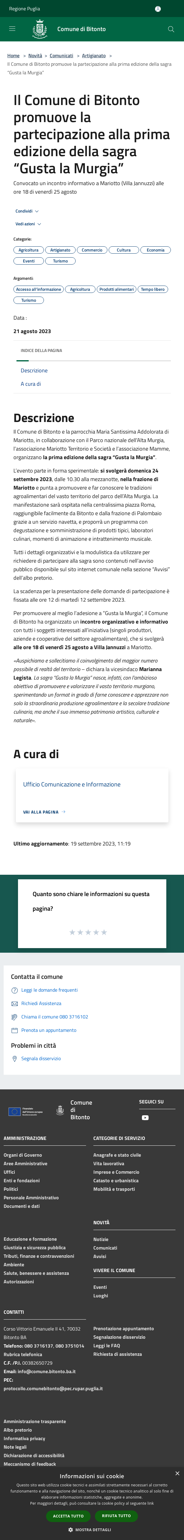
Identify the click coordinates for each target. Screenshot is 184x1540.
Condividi (28, 211)
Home (13, 55)
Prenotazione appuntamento (123, 1328)
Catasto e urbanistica (116, 1180)
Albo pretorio (18, 1429)
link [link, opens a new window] (150, 1503)
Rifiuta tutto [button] (116, 1515)
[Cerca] (171, 29)
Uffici (9, 1172)
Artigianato (94, 55)
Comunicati (61, 55)
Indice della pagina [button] (41, 350)
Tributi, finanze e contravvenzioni (39, 1256)
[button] (92, 1530)
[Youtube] (145, 1118)
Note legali (15, 1446)
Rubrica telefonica (23, 1354)
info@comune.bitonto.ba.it (47, 1371)
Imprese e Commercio (116, 1172)
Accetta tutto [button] (68, 1516)
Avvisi (99, 1256)
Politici (11, 1189)
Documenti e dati (22, 1206)
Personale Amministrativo (31, 1197)
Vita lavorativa (108, 1163)
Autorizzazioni (19, 1281)
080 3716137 (38, 1345)
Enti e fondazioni (22, 1180)
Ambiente (14, 1264)
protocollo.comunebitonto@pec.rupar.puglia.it (53, 1388)
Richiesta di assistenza (117, 1354)
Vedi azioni (29, 224)
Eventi (100, 1287)
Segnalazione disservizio (119, 1337)
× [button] (177, 1473)
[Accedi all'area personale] (158, 9)
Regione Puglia (24, 8)
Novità (35, 55)
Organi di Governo (23, 1155)
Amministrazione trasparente (35, 1421)
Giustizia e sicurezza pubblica (35, 1247)
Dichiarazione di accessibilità (34, 1455)
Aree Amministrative (25, 1163)
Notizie (100, 1239)
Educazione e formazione (30, 1239)
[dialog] (92, 1503)
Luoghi (100, 1295)
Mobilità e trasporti (114, 1189)
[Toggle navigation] (12, 28)
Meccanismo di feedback (30, 1464)
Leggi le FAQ (106, 1345)
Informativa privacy (24, 1438)
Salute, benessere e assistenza (36, 1273)
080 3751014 (70, 1345)
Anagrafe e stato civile (117, 1155)
